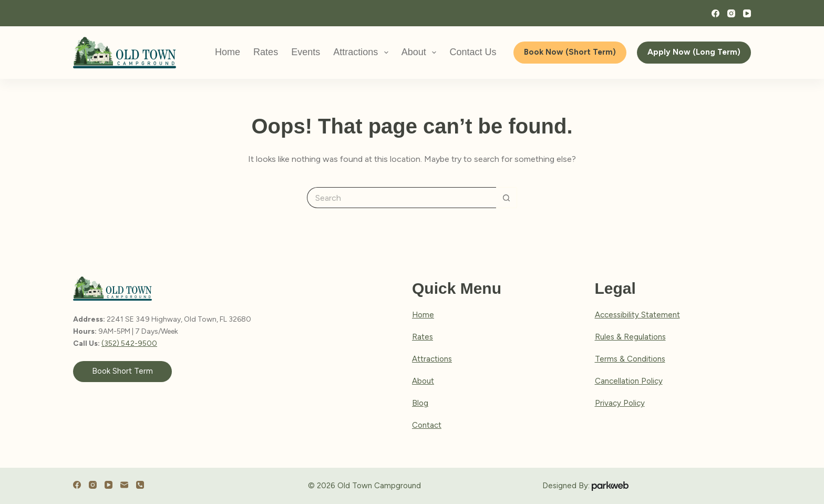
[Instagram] (731, 13)
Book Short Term (122, 371)
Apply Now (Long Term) (693, 52)
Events (305, 52)
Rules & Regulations (630, 337)
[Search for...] (401, 197)
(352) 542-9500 (129, 343)
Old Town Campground (379, 485)
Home (227, 52)
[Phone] (140, 485)
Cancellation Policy (629, 381)
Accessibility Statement (637, 315)
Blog (420, 403)
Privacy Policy (620, 403)
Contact (426, 425)
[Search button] (506, 197)
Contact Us (472, 52)
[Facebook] (715, 13)
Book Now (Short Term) (570, 52)
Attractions (363, 52)
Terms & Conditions (630, 359)
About (421, 52)
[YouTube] (747, 13)
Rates (265, 52)
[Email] (124, 485)
